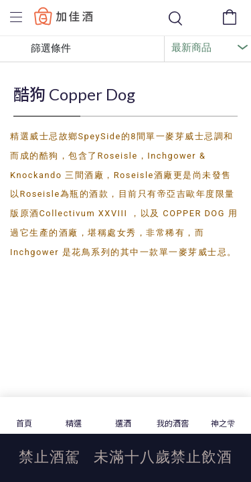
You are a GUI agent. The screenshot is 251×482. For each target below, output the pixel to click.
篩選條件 (41, 49)
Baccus (63, 15)
